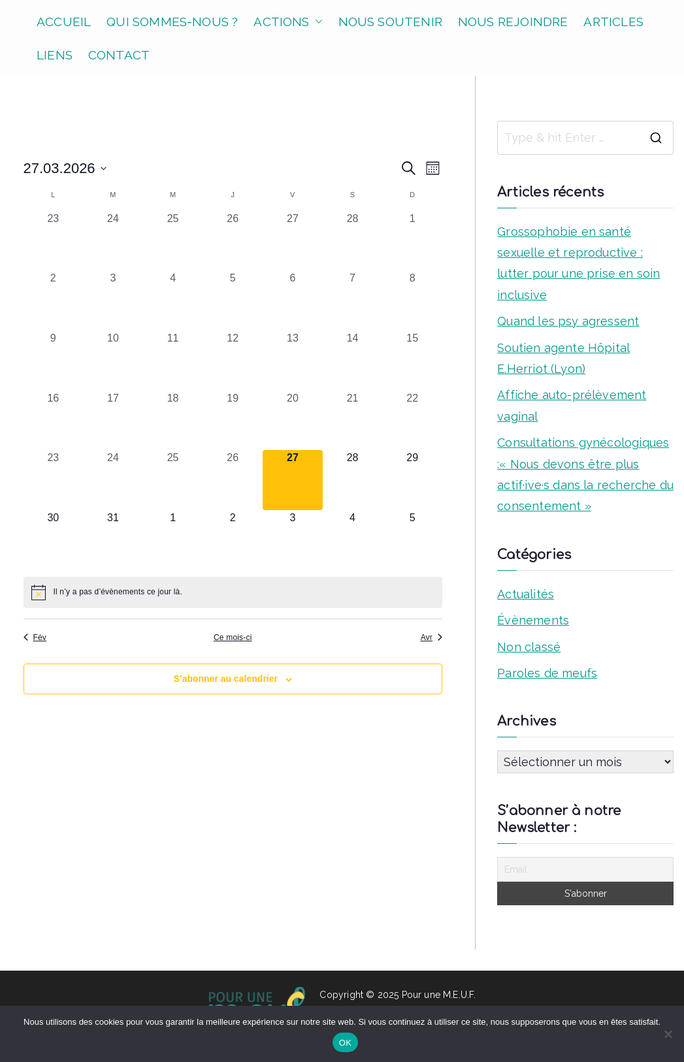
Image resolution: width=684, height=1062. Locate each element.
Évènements (533, 620)
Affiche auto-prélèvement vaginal (571, 405)
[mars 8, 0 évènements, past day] (412, 300)
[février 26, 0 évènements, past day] (233, 241)
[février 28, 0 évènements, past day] (353, 241)
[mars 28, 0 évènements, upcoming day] (353, 480)
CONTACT (119, 55)
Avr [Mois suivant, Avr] (431, 637)
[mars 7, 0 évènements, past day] (353, 300)
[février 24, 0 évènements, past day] (113, 241)
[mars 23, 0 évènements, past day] (54, 480)
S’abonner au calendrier (225, 678)
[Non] (667, 1033)
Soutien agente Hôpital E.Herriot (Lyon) (563, 358)
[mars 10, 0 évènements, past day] (113, 360)
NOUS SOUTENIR (390, 21)
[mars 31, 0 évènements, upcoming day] (113, 540)
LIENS (55, 55)
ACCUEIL (64, 21)
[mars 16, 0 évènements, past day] (54, 421)
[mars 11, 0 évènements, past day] (173, 360)
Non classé (529, 647)
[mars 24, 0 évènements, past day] (113, 480)
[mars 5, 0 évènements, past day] (233, 300)
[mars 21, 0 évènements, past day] (353, 421)
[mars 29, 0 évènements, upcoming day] (412, 480)
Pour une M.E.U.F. (439, 995)
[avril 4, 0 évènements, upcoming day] (353, 540)
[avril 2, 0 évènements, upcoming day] (233, 540)
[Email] (585, 869)
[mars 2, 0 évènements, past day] (54, 300)
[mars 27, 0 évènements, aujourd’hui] (293, 480)
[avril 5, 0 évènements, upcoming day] (412, 540)
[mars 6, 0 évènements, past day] (293, 300)
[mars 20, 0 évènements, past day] (293, 421)
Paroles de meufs (547, 673)
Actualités (525, 594)
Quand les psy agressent (568, 321)
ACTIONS (287, 22)
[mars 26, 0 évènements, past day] (233, 480)
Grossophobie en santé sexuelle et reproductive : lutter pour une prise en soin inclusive (578, 263)
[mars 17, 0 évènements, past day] (113, 421)
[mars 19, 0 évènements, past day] (233, 421)
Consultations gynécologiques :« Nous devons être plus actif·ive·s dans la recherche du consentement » (585, 474)
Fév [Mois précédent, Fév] (35, 637)
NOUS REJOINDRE (513, 21)
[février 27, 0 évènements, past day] (293, 241)
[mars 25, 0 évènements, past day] (173, 480)
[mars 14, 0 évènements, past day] (353, 360)
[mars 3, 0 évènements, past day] (113, 300)
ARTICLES (613, 21)
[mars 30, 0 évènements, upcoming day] (54, 540)
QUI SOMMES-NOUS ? (172, 21)
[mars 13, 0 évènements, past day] (293, 360)
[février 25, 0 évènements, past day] (173, 241)
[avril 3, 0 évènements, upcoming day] (293, 540)
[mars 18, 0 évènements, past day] (173, 421)
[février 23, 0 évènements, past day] (54, 241)
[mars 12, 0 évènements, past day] (233, 360)
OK (345, 1043)
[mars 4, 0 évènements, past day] (173, 300)
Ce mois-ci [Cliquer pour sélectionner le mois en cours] (233, 637)
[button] (316, 22)
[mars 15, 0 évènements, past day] (412, 360)
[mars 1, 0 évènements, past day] (412, 241)
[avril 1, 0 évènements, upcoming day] (173, 540)
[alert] (233, 592)
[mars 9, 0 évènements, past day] (54, 360)
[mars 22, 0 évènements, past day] (412, 421)
